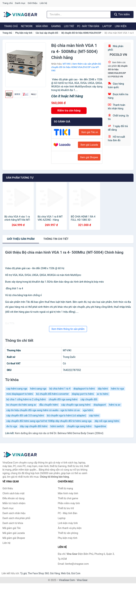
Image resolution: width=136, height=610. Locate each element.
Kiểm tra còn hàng (68, 110)
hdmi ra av (114, 404)
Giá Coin (75, 573)
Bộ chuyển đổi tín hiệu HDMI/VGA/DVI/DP (81, 33)
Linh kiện (120, 26)
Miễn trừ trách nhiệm (13, 503)
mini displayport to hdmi (19, 394)
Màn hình (42, 26)
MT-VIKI (67, 63)
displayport (100, 404)
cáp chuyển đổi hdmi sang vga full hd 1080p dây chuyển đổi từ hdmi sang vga (49, 421)
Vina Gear (82, 580)
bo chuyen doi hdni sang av (21, 404)
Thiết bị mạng (65, 488)
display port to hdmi (83, 394)
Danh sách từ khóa (12, 523)
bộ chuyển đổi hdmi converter (52, 394)
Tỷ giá (23, 573)
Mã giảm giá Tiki (11, 528)
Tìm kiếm (122, 14)
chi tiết (56, 238)
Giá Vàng (55, 573)
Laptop (107, 26)
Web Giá (65, 573)
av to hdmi (102, 394)
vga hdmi (88, 410)
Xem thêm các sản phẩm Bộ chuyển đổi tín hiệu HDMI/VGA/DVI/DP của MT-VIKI (76, 67)
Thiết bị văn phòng (68, 533)
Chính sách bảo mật (13, 493)
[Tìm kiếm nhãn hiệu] (79, 14)
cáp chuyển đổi (89, 399)
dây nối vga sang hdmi (107, 421)
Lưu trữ (69, 26)
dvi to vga (11, 426)
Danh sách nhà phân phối (16, 518)
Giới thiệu (32, 3)
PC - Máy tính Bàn (88, 26)
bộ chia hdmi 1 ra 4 (59, 388)
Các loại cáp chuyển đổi (47, 33)
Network (27, 26)
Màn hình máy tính (68, 493)
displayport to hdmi (84, 388)
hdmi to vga (117, 388)
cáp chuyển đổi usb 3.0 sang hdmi (25, 415)
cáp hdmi (94, 415)
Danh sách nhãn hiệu (14, 513)
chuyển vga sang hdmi (79, 426)
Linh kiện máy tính (68, 523)
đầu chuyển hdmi (48, 404)
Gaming (56, 26)
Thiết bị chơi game (68, 498)
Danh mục (20, 3)
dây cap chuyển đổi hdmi (33, 426)
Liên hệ (43, 3)
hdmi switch (57, 426)
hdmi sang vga (38, 388)
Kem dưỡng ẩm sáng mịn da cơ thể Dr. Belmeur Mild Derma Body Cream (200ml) (59, 433)
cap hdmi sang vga (16, 388)
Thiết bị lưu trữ (66, 508)
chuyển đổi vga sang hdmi (63, 399)
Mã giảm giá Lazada (13, 533)
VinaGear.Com (67, 580)
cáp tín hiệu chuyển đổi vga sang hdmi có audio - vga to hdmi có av (43, 410)
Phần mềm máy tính (69, 503)
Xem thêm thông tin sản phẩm (67, 329)
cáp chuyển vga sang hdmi (75, 404)
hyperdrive (100, 426)
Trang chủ (7, 3)
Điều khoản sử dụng (13, 498)
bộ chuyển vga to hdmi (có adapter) (66, 415)
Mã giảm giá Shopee (13, 538)
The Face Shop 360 (38, 573)
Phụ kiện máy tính (23, 33)
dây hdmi (103, 388)
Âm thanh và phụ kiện (70, 528)
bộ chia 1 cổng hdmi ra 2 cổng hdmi (26, 399)
